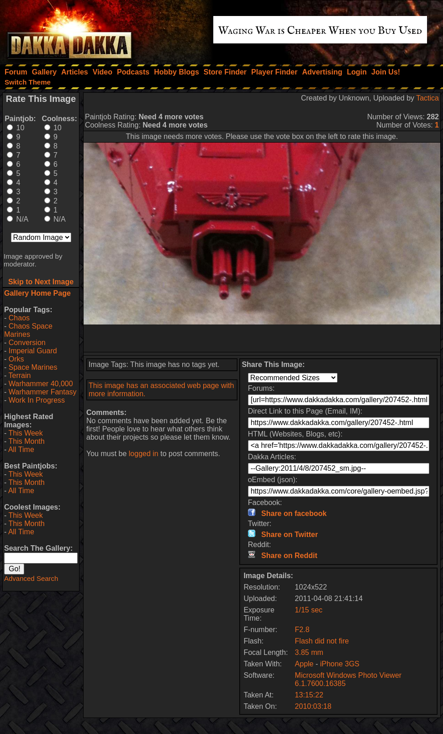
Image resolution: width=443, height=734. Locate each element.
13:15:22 (309, 695)
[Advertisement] (262, 338)
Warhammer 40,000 (41, 384)
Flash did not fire (322, 641)
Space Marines (33, 367)
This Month (26, 441)
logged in (143, 453)
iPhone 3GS (339, 664)
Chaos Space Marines (28, 330)
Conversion (27, 342)
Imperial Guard (33, 351)
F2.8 (302, 629)
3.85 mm (309, 652)
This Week (25, 433)
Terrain (19, 375)
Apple (304, 664)
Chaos (19, 318)
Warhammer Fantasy (43, 392)
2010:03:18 (313, 706)
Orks (16, 359)
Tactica (427, 98)
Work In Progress (37, 400)
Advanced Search (31, 578)
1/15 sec (308, 610)
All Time (21, 449)
